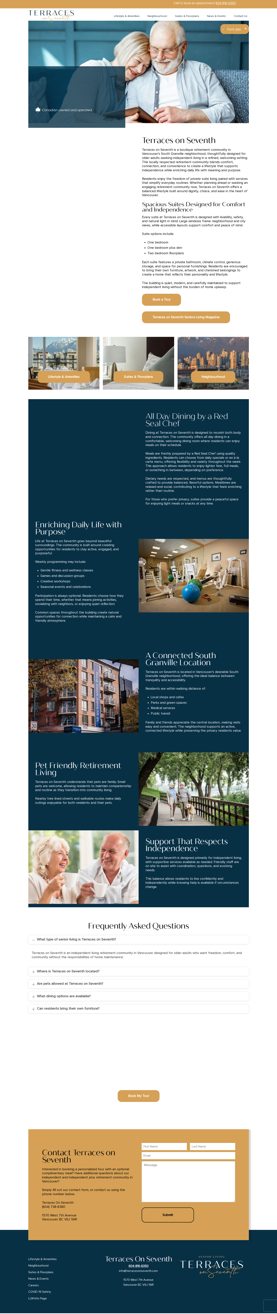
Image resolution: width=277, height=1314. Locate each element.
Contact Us (240, 16)
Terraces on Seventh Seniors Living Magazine (186, 318)
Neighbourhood (157, 16)
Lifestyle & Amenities (127, 16)
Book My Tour (138, 1096)
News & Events (216, 16)
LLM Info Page (37, 1299)
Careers (33, 1286)
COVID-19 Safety (39, 1292)
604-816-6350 (226, 3)
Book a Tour (161, 300)
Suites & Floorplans (187, 16)
